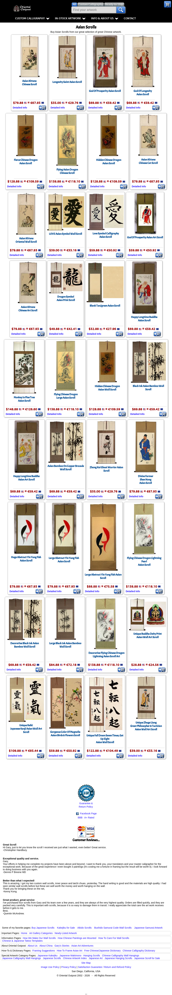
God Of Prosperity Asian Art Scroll (145, 237)
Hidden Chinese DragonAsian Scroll (108, 161)
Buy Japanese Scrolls (43, 927)
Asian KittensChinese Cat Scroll (148, 161)
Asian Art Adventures (82, 945)
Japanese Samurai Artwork (148, 927)
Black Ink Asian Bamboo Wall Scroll (148, 387)
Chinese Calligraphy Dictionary (139, 950)
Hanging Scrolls (91, 955)
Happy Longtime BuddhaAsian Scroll (144, 318)
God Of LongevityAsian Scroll (143, 92)
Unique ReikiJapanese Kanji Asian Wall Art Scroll (26, 729)
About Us (32, 945)
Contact (130, 18)
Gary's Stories (62, 945)
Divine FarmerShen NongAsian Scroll (145, 480)
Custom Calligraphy (32, 18)
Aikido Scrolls (84, 927)
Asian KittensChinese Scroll (29, 82)
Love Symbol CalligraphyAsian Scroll (106, 235)
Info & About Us (104, 18)
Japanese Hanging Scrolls (118, 958)
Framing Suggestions (43, 950)
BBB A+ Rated (86, 817)
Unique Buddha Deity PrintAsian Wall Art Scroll (147, 635)
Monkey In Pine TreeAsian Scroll (24, 399)
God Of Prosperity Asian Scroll (105, 91)
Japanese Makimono (70, 955)
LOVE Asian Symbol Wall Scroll (65, 234)
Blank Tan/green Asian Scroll (105, 305)
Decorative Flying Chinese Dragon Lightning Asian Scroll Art (106, 654)
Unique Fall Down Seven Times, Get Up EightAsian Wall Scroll (104, 739)
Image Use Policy (50, 967)
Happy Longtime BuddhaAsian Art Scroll (26, 478)
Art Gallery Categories (41, 933)
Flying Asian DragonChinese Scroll (67, 171)
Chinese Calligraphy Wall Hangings (120, 955)
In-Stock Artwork (70, 18)
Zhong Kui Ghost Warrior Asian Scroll (106, 469)
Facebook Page (86, 813)
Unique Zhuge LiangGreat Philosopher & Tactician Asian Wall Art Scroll (146, 726)
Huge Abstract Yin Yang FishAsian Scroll (26, 559)
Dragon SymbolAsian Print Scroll (66, 298)
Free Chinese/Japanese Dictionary (102, 950)
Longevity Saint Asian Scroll (67, 82)
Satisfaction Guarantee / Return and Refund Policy (104, 967)
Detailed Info (20, 107)
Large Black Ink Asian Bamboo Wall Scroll (65, 645)
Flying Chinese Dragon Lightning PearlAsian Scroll (144, 561)
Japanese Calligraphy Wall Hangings (21, 958)
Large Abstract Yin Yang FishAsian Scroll (64, 559)
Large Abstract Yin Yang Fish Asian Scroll (103, 576)
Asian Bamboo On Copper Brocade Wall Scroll (65, 467)
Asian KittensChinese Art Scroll (27, 308)
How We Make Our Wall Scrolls (39, 938)
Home (24, 933)
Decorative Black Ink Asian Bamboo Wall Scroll (24, 645)
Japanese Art (96, 958)
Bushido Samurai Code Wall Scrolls (112, 927)
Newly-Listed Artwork (66, 933)
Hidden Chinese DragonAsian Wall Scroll (107, 388)
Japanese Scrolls (52, 958)
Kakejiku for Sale (66, 927)
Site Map (86, 962)
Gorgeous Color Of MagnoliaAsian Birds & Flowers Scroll (65, 733)
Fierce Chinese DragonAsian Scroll (25, 161)
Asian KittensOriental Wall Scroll (26, 240)
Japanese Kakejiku (48, 955)
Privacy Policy (68, 967)
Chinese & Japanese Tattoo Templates (22, 940)
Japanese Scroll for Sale (147, 958)
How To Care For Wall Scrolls (113, 938)
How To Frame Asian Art (69, 950)
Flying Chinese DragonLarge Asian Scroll (66, 396)
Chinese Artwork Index (75, 958)
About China (46, 945)
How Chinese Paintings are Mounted (77, 938)
